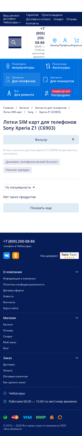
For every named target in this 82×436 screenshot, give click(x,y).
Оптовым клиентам (15, 376)
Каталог (8, 324)
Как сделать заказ (14, 382)
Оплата (7, 370)
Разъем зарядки (17, 170)
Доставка (9, 364)
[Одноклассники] (15, 257)
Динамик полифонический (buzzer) (32, 162)
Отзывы (71, 19)
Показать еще (41, 208)
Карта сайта (10, 308)
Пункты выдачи (52, 15)
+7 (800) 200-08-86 (40, 35)
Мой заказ (9, 342)
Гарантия (32, 15)
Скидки (58, 19)
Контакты (32, 23)
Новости (8, 296)
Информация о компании (19, 278)
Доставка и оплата (38, 19)
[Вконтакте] (6, 257)
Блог (6, 348)
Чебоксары (10, 22)
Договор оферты (13, 290)
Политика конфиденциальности (23, 284)
